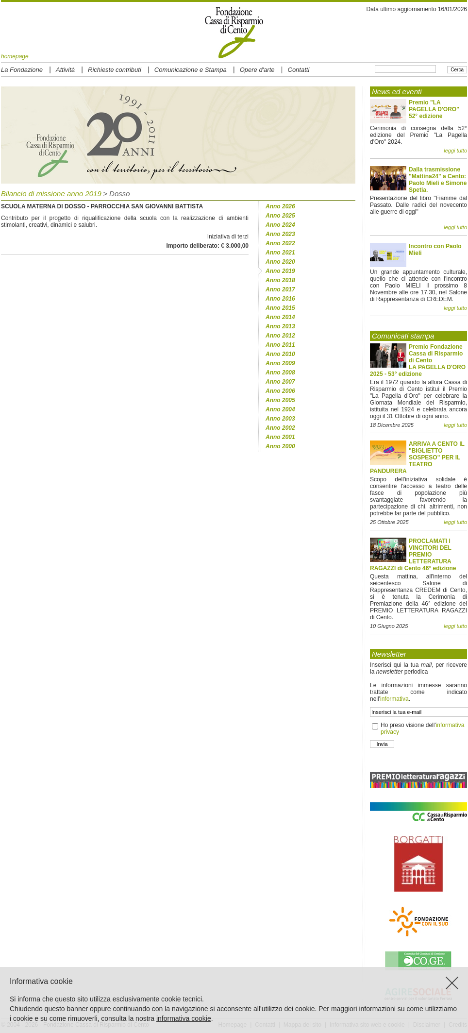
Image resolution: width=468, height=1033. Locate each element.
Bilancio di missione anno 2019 (51, 193)
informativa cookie (183, 1018)
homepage (15, 56)
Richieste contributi (114, 69)
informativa (394, 698)
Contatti (299, 69)
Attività (65, 69)
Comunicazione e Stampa (190, 69)
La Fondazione (22, 69)
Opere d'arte (257, 69)
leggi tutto (455, 150)
